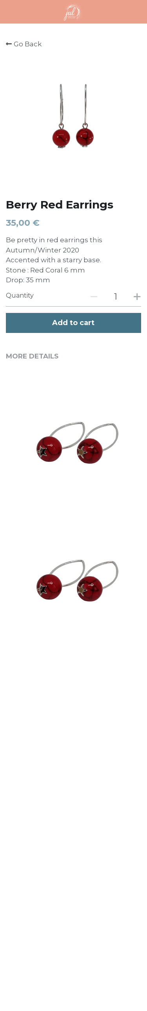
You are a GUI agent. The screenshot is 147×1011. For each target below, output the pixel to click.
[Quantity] (115, 296)
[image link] (73, 11)
